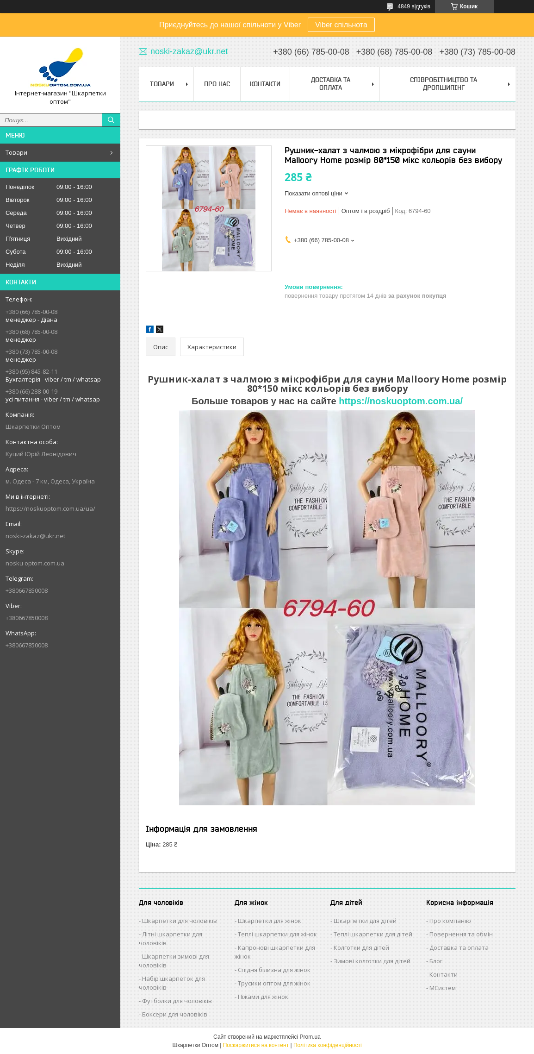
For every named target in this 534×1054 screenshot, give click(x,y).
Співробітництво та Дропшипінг (443, 83)
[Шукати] (111, 120)
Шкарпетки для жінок (269, 920)
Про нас (217, 84)
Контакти (265, 84)
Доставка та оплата (459, 947)
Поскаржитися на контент (256, 1045)
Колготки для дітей (361, 947)
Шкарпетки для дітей (365, 920)
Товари (16, 152)
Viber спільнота (341, 25)
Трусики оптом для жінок (274, 983)
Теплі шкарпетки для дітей (373, 934)
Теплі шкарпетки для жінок (277, 934)
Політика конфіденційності (327, 1045)
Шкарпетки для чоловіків (179, 920)
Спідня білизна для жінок (274, 970)
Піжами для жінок (263, 996)
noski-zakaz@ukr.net (35, 536)
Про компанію (450, 920)
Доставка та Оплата (330, 83)
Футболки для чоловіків (177, 1001)
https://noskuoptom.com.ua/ (401, 401)
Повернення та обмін (461, 934)
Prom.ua (310, 1037)
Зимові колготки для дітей (372, 961)
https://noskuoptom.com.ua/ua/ (50, 508)
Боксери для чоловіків (174, 1014)
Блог (435, 961)
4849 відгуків (413, 6)
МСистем (442, 988)
